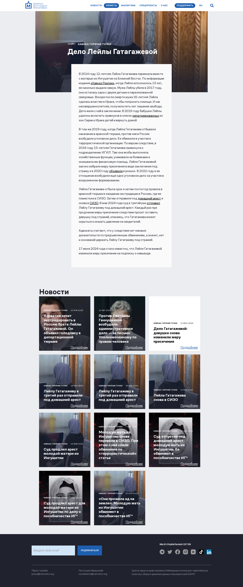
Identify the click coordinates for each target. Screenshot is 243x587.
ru (200, 5)
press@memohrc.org (43, 573)
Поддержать (185, 5)
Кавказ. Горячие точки (94, 44)
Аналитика (128, 5)
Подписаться (90, 550)
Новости (96, 5)
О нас (164, 5)
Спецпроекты (148, 5)
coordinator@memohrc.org (93, 573)
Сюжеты (111, 5)
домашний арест (149, 198)
